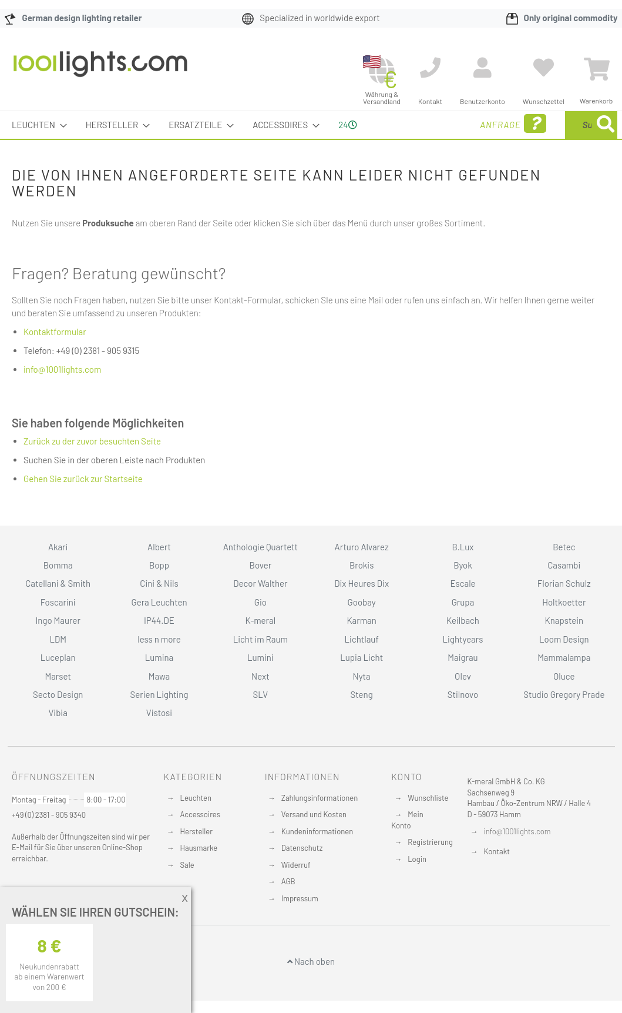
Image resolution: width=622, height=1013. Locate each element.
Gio (260, 602)
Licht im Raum (260, 639)
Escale (462, 583)
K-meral (260, 620)
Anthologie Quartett (260, 546)
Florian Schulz (564, 583)
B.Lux (462, 546)
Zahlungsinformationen (319, 798)
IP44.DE (159, 620)
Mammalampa (563, 657)
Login (417, 859)
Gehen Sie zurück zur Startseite (83, 478)
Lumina (159, 657)
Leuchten (196, 798)
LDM (57, 639)
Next (260, 676)
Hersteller (196, 831)
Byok (462, 565)
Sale (187, 865)
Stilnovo (463, 694)
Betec (564, 546)
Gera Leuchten (159, 602)
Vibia (57, 712)
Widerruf (296, 865)
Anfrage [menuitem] (418, 123)
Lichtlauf (362, 639)
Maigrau (463, 657)
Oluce (564, 676)
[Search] (605, 125)
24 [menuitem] (347, 124)
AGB (288, 881)
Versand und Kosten (314, 814)
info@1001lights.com (62, 369)
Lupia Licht (361, 657)
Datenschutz (302, 847)
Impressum (299, 898)
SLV (260, 694)
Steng (362, 694)
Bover (261, 565)
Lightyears (463, 639)
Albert (159, 546)
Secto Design (58, 694)
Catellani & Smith (57, 583)
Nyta (362, 676)
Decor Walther (260, 583)
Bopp (159, 565)
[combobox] (532, 125)
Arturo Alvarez (362, 546)
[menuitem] (36, 125)
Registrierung (430, 842)
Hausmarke (199, 847)
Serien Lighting (159, 694)
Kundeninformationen (317, 831)
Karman (361, 620)
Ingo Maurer (57, 620)
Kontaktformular (54, 331)
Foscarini (58, 602)
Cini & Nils (159, 583)
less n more (158, 639)
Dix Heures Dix (361, 583)
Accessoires (200, 814)
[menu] (311, 125)
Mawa (159, 676)
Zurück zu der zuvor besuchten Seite (92, 441)
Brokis (361, 565)
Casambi (563, 565)
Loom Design (564, 639)
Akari (58, 546)
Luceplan (58, 657)
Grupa (463, 602)
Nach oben (311, 961)
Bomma (58, 565)
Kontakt (497, 851)
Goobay (362, 602)
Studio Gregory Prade (563, 694)
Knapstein (564, 620)
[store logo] (100, 70)
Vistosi (159, 712)
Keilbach (462, 620)
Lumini (260, 657)
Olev (463, 676)
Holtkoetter (564, 602)
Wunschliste (428, 798)
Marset (57, 676)
